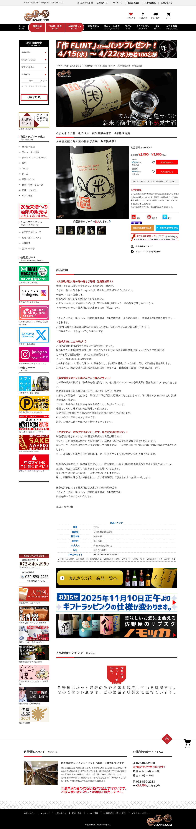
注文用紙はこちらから (36, 581)
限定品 (152, 218)
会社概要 (26, 243)
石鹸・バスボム (29, 190)
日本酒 (65, 66)
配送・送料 (76, 813)
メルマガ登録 (150, 3)
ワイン (25, 168)
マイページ (117, 3)
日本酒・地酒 (28, 146)
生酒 (166, 218)
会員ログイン (102, 3)
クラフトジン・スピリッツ (34, 157)
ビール (25, 174)
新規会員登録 (133, 3)
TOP (58, 66)
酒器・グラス (28, 179)
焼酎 (24, 163)
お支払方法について (31, 232)
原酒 (135, 218)
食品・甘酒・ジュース (32, 185)
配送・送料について (31, 237)
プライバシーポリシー (140, 813)
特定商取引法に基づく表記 (114, 813)
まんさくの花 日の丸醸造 (81, 66)
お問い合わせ (166, 3)
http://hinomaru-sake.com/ (106, 554)
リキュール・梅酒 (30, 152)
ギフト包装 (27, 196)
